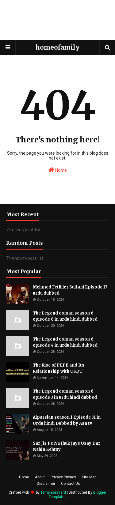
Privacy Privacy (63, 477)
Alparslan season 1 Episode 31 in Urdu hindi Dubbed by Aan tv (67, 420)
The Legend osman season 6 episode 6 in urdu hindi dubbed (65, 316)
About (40, 477)
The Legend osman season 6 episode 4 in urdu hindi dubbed (65, 342)
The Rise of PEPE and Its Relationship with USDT (58, 368)
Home (57, 170)
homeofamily (57, 47)
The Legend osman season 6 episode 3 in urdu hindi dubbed (65, 394)
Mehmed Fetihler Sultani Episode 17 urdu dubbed (70, 290)
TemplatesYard (53, 492)
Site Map (89, 477)
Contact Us (70, 483)
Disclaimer (46, 483)
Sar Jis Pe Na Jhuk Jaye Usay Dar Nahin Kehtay (66, 446)
